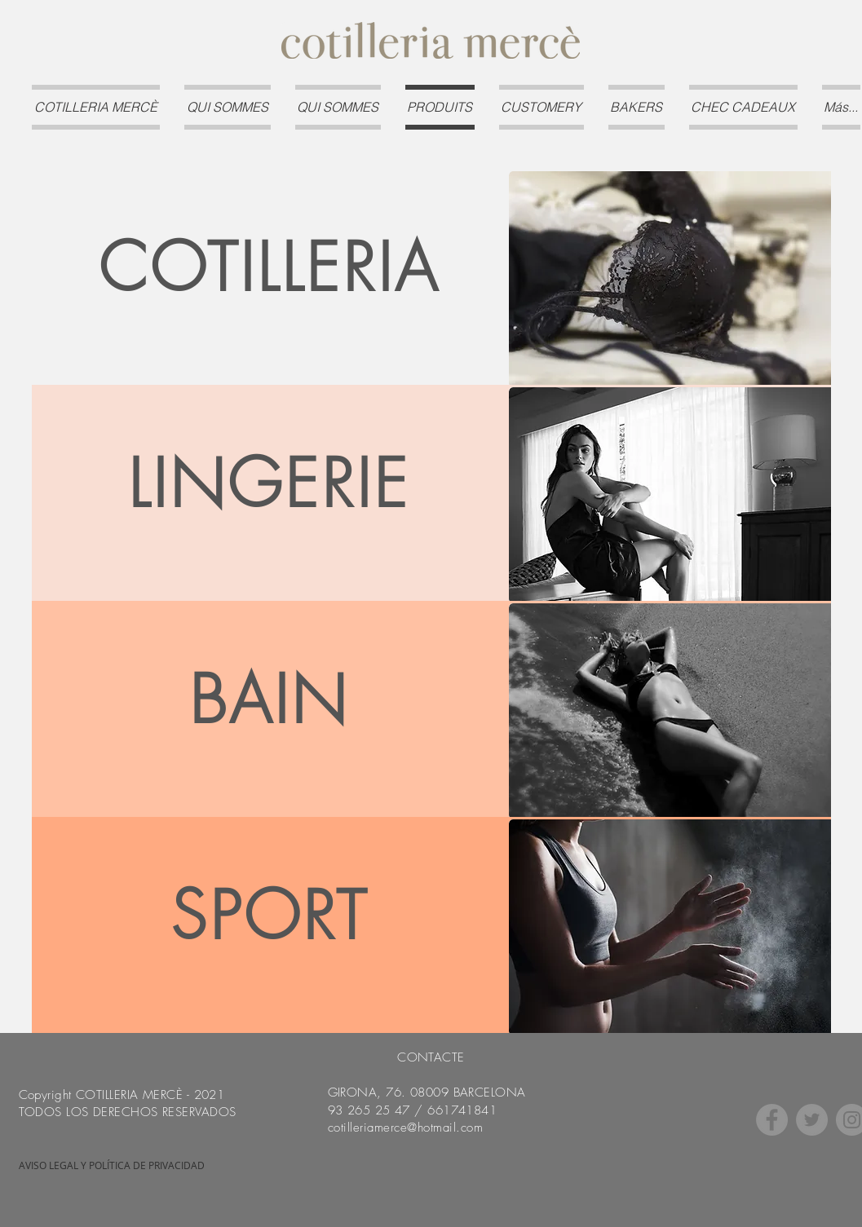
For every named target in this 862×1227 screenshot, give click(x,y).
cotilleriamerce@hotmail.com (406, 1127)
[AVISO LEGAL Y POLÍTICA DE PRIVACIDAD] (112, 1166)
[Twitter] (812, 1120)
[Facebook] (772, 1120)
